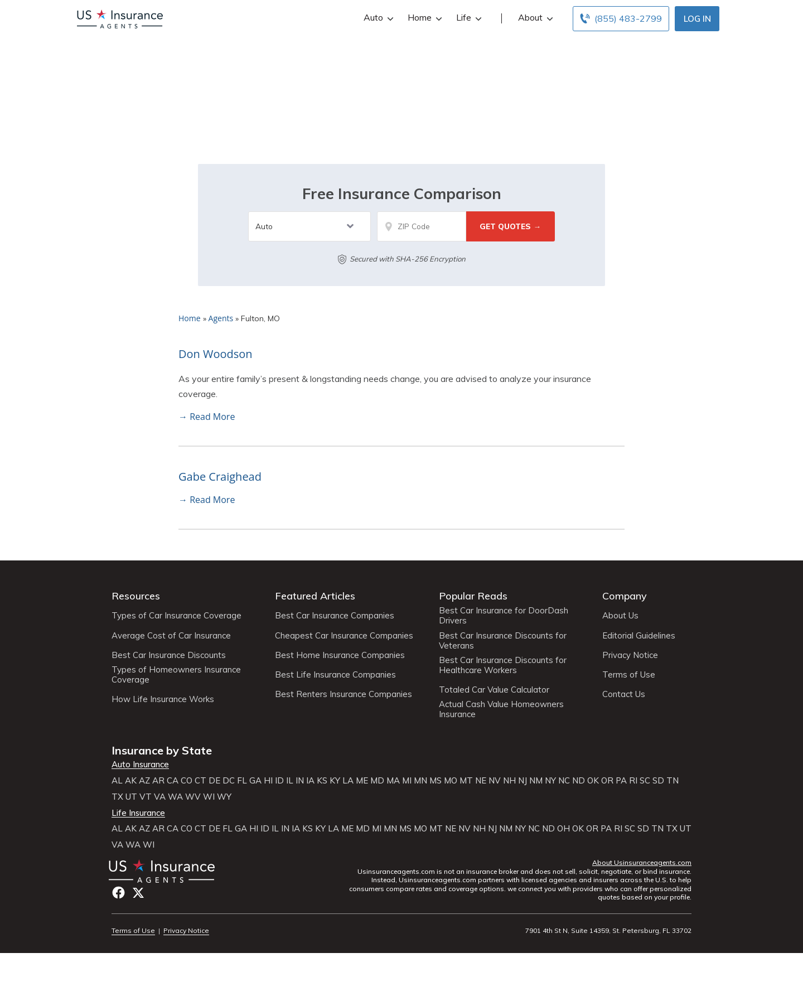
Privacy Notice (630, 655)
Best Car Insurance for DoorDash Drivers (503, 616)
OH (563, 829)
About (534, 17)
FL (242, 781)
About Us (620, 616)
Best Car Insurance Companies (334, 616)
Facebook (118, 892)
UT (131, 797)
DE (214, 781)
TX (117, 797)
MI (407, 781)
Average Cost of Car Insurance (171, 636)
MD (377, 781)
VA (160, 797)
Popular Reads (473, 595)
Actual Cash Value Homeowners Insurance (501, 709)
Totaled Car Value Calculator (494, 690)
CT (200, 781)
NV (494, 781)
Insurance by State (162, 750)
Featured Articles (315, 595)
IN (300, 781)
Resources (136, 595)
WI (209, 797)
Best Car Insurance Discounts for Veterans (503, 641)
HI (268, 781)
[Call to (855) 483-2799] (621, 18)
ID (279, 781)
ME (362, 781)
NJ (522, 781)
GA (255, 781)
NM (536, 781)
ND (578, 781)
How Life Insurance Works (163, 699)
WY (224, 797)
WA (175, 797)
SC (645, 781)
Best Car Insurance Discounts (169, 655)
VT (145, 797)
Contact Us (623, 694)
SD (658, 781)
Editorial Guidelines (638, 636)
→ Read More (206, 416)
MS (435, 781)
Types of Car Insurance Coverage (176, 616)
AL (117, 781)
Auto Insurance (140, 764)
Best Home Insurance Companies (340, 655)
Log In (697, 18)
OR (607, 781)
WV (193, 797)
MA (393, 781)
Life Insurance (138, 813)
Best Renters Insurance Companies (343, 694)
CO (186, 781)
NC (564, 781)
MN (420, 781)
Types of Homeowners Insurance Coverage (176, 675)
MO (450, 781)
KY (335, 781)
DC (228, 781)
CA (172, 781)
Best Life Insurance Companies (335, 675)
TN (672, 781)
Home (423, 17)
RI (633, 781)
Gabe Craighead (220, 476)
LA (348, 781)
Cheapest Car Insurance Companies (344, 636)
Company (624, 595)
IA (310, 781)
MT (466, 781)
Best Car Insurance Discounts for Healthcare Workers (503, 665)
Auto (377, 17)
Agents (221, 318)
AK (131, 781)
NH (509, 781)
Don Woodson (215, 353)
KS (322, 781)
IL (289, 781)
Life (467, 17)
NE (480, 781)
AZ (144, 781)
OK (593, 781)
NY (550, 781)
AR (158, 781)
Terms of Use (628, 675)
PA (621, 781)
